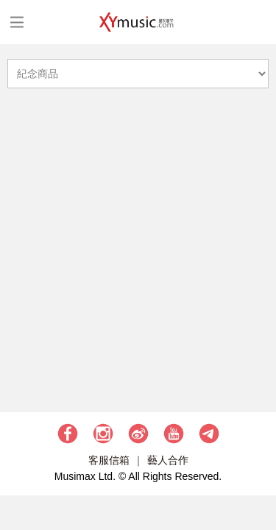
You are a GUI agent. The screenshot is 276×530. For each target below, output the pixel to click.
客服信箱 (109, 460)
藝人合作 (167, 460)
